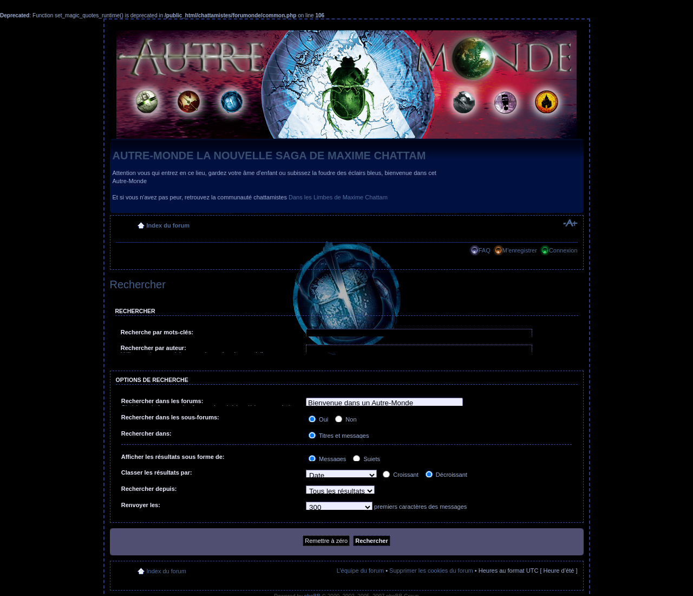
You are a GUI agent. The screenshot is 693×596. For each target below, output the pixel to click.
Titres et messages (339, 435)
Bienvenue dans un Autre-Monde (384, 403)
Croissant (401, 474)
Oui (318, 419)
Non (345, 419)
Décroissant (446, 474)
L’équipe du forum (360, 570)
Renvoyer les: (140, 505)
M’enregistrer (519, 250)
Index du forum (168, 225)
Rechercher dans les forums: (162, 401)
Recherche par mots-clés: (157, 332)
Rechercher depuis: (149, 488)
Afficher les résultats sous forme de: (173, 457)
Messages (327, 459)
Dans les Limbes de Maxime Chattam (338, 197)
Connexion (563, 250)
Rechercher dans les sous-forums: (170, 417)
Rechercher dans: (146, 433)
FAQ (485, 250)
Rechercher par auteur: (153, 348)
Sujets (366, 459)
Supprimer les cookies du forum (431, 570)
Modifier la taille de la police (570, 223)
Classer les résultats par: (156, 472)
